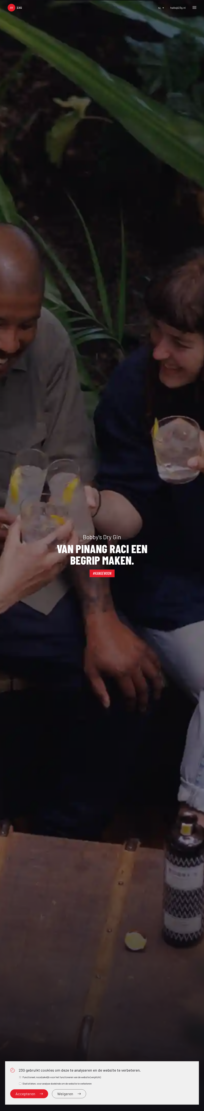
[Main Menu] (194, 7)
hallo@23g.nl (178, 7)
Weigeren (69, 1093)
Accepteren (29, 1093)
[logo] (15, 7)
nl (161, 7)
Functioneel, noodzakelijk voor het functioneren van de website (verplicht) (61, 1077)
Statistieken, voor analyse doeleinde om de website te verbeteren (57, 1083)
